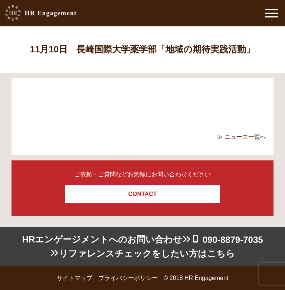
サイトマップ (74, 278)
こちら (221, 253)
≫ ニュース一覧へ (241, 137)
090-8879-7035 (233, 240)
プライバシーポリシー (128, 278)
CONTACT (142, 194)
